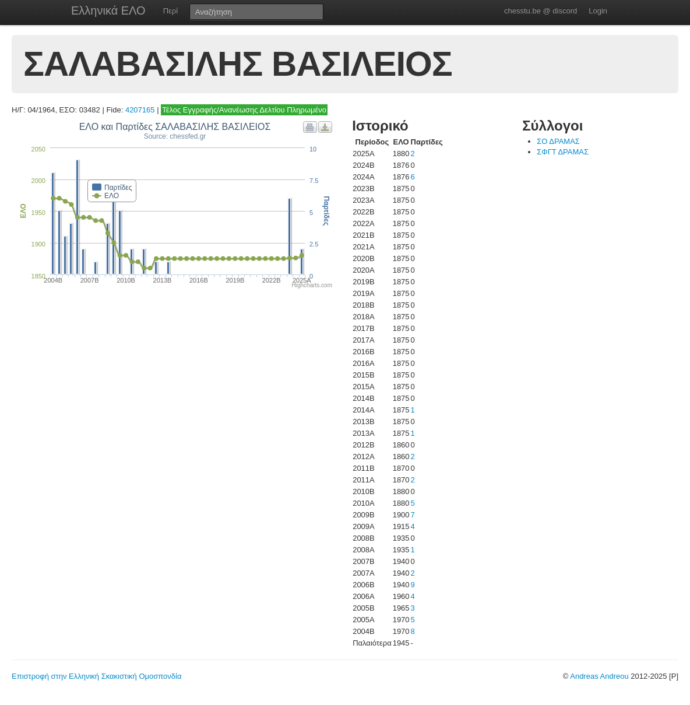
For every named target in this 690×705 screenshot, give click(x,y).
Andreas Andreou (599, 676)
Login (598, 10)
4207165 (140, 109)
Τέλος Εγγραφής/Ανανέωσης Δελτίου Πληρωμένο (244, 109)
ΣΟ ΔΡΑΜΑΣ (558, 141)
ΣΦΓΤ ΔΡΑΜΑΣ (563, 151)
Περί (170, 10)
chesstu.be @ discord (540, 10)
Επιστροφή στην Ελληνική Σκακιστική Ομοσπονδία (96, 676)
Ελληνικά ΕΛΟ (108, 10)
